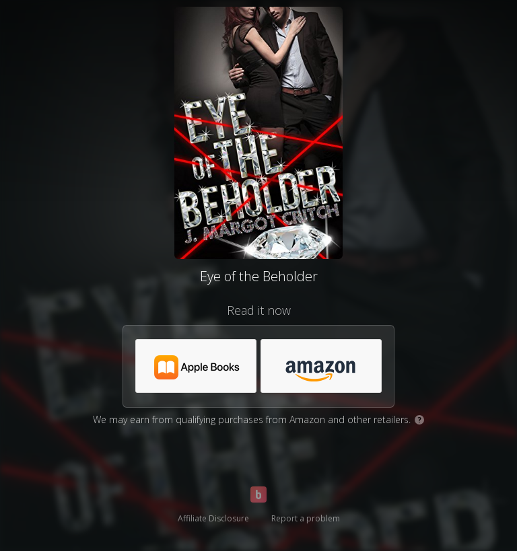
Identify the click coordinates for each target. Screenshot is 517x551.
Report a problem (305, 518)
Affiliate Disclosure (213, 518)
